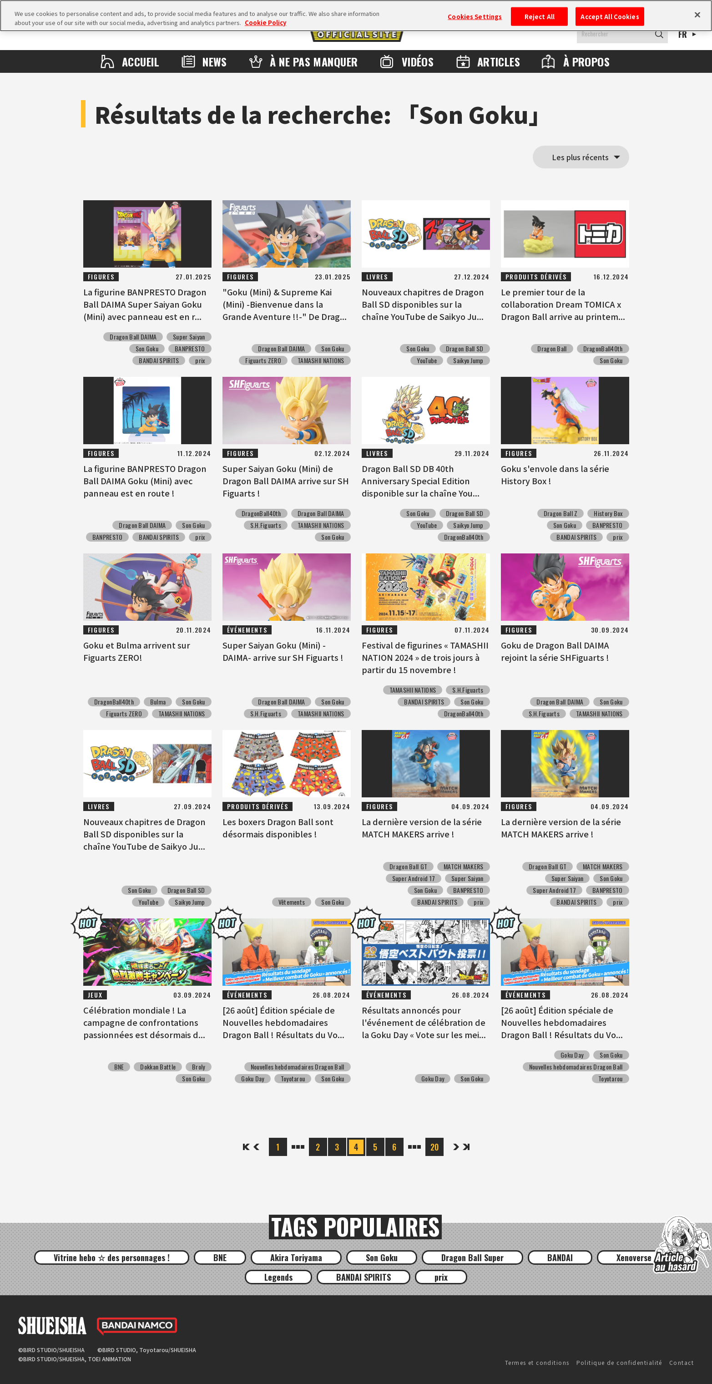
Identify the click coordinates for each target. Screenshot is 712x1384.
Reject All (540, 16)
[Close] (697, 15)
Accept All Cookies (610, 16)
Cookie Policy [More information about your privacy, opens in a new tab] (265, 22)
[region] (356, 15)
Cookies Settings (475, 16)
